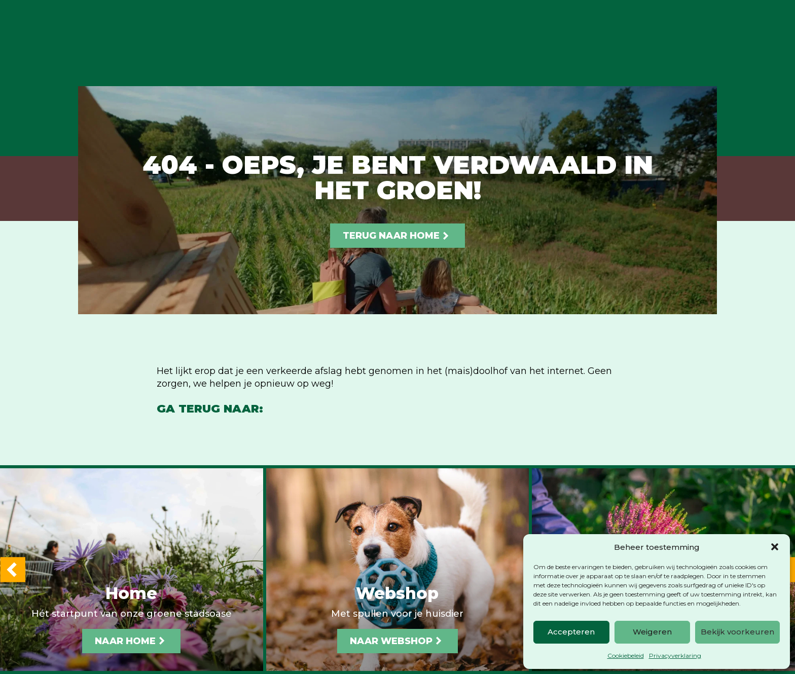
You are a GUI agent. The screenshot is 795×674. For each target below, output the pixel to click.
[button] (775, 547)
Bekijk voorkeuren (737, 631)
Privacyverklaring (675, 655)
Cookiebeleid (625, 655)
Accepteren (571, 631)
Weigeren (652, 631)
